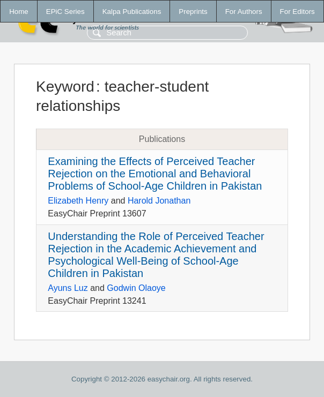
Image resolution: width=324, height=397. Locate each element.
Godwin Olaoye (136, 288)
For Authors (243, 12)
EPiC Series (65, 12)
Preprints (193, 12)
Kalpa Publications (131, 12)
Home (18, 12)
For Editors (297, 12)
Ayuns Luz (67, 288)
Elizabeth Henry (78, 200)
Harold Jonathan (159, 200)
